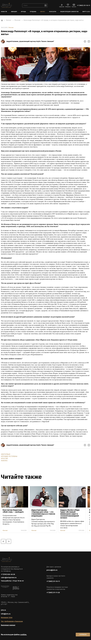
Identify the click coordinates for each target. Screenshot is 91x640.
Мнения (11, 27)
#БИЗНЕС (4, 460)
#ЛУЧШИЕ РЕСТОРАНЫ (9, 456)
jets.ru (3, 610)
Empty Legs (86, 11)
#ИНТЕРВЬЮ (5, 454)
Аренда (23, 11)
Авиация (14, 11)
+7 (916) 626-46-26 (8, 574)
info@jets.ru (5, 614)
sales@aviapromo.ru (8, 578)
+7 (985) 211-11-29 (53, 592)
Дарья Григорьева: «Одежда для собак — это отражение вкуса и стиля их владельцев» (43, 513)
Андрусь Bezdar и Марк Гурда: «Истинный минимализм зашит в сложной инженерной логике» (70, 514)
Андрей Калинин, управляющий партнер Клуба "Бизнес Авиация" (30, 41)
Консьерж (52, 11)
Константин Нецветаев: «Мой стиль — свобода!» (13, 511)
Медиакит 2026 (6, 618)
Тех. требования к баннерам (12, 621)
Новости (4, 11)
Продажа (33, 11)
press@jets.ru (52, 570)
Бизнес (42, 11)
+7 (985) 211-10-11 (83, 5)
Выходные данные (8, 625)
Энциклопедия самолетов (69, 11)
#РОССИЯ (4, 458)
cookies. (23, 634)
